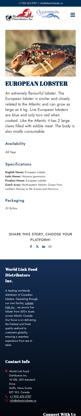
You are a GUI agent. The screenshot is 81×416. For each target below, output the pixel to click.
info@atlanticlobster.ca (51, 3)
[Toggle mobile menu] (73, 14)
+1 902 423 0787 (20, 396)
